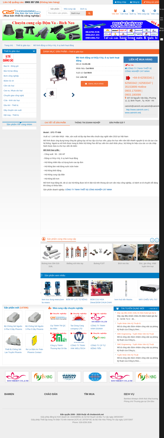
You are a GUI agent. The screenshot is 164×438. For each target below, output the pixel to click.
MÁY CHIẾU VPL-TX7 (148, 299)
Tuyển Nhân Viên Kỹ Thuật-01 (129, 323)
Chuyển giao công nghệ (14, 95)
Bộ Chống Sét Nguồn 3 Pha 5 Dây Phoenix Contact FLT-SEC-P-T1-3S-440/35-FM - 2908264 (34, 328)
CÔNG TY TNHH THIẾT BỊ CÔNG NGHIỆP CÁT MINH (138, 69)
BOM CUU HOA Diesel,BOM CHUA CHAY (101, 301)
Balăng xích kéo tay (75, 263)
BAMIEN (9, 394)
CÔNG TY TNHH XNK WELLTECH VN (78, 347)
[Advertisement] (101, 215)
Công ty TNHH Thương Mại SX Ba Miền (58, 347)
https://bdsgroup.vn (78, 426)
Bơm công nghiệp (11, 76)
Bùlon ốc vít (9, 81)
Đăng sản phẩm (152, 2)
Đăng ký (134, 2)
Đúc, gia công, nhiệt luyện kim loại (147, 264)
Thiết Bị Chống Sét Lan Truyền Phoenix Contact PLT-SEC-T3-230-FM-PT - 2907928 (13, 351)
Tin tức (161, 9)
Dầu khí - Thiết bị (11, 105)
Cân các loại (9, 86)
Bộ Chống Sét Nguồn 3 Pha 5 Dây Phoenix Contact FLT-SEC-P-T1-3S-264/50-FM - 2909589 (13, 328)
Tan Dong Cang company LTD (77, 327)
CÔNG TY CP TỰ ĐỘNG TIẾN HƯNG (98, 347)
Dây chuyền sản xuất (13, 110)
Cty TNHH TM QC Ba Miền (58, 327)
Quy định (161, 19)
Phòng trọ (64, 426)
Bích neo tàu (123, 263)
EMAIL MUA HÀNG (94, 84)
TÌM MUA (89, 394)
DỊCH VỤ (129, 394)
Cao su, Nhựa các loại (13, 90)
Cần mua (124, 12)
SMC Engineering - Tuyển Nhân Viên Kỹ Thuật (135, 334)
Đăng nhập (120, 2)
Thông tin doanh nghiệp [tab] (87, 122)
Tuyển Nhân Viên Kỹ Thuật (127, 355)
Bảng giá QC (161, 29)
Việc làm (115, 12)
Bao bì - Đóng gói (11, 66)
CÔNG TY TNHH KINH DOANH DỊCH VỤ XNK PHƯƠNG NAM (98, 327)
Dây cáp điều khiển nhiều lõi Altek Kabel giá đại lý (136, 313)
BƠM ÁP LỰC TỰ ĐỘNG (76, 299)
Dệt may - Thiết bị (11, 115)
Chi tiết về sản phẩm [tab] (55, 122)
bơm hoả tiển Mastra (123, 299)
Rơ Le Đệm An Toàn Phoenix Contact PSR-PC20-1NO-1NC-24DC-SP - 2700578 (34, 351)
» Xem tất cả (153, 308)
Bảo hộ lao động (11, 71)
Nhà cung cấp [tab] (70, 9)
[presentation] (152, 240)
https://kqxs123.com (95, 426)
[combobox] (85, 13)
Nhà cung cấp (143, 12)
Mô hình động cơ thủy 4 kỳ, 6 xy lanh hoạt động (53, 45)
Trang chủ (8, 45)
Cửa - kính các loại (12, 100)
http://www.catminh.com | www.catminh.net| (137, 111)
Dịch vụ (133, 12)
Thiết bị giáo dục (23, 45)
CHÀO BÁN (50, 394)
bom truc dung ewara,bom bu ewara (53, 301)
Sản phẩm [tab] (55, 9)
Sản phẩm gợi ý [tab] (117, 122)
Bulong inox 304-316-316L (51, 264)
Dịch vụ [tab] (83, 9)
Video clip (155, 12)
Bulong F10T (99, 263)
